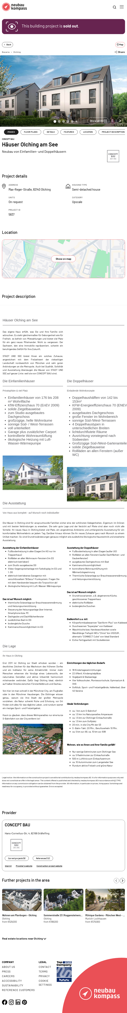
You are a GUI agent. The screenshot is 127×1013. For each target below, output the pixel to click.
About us (8, 966)
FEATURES (69, 132)
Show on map (63, 258)
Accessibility (12, 980)
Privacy (44, 976)
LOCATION (88, 132)
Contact (45, 966)
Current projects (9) (16, 858)
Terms (43, 971)
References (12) (43, 858)
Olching (17, 52)
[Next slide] (119, 120)
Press (6, 971)
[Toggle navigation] (121, 6)
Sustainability (12, 985)
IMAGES (11, 132)
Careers (8, 976)
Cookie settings (45, 982)
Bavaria (6, 52)
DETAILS (51, 132)
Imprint (8, 866)
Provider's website (24, 866)
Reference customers (18, 989)
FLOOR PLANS (31, 132)
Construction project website (49, 866)
